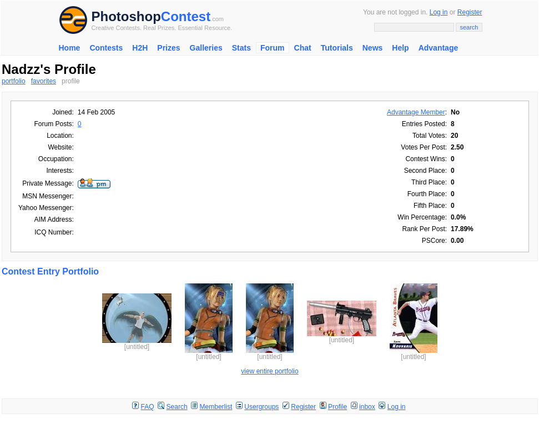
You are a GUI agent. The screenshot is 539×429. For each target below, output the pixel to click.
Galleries (206, 47)
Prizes (168, 47)
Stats (241, 47)
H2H (140, 47)
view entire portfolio (269, 371)
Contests (106, 47)
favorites (43, 81)
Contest (185, 16)
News (372, 47)
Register (469, 12)
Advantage (439, 47)
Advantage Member (416, 112)
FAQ (147, 407)
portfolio (14, 81)
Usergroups (261, 407)
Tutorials (337, 47)
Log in (439, 12)
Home (69, 47)
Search (177, 407)
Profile (337, 407)
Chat (302, 47)
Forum (272, 47)
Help (400, 47)
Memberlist (216, 407)
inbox (367, 407)
